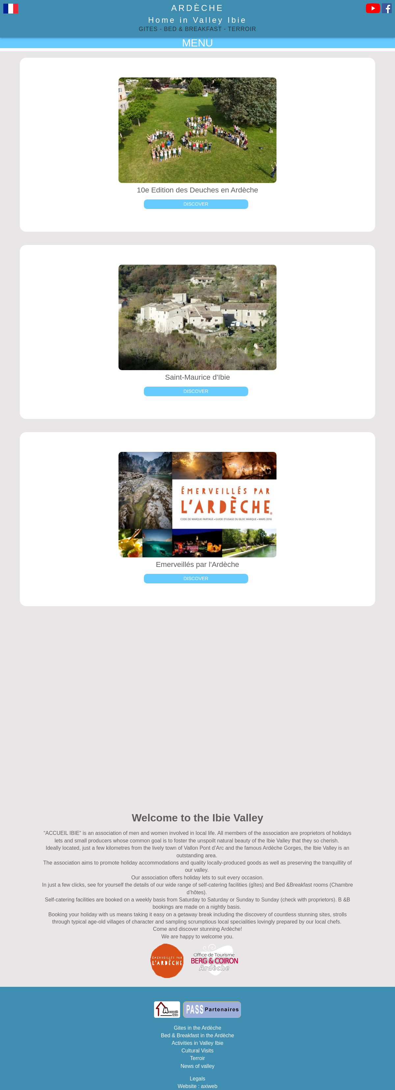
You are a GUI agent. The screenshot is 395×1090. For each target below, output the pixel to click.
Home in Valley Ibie (197, 19)
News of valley (197, 1066)
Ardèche (197, 8)
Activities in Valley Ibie (197, 1043)
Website (187, 1086)
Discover (196, 204)
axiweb (209, 1086)
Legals (197, 1078)
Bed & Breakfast (193, 29)
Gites (148, 29)
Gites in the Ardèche (197, 1028)
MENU (197, 43)
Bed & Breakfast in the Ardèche (197, 1035)
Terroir (242, 29)
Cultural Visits (197, 1050)
